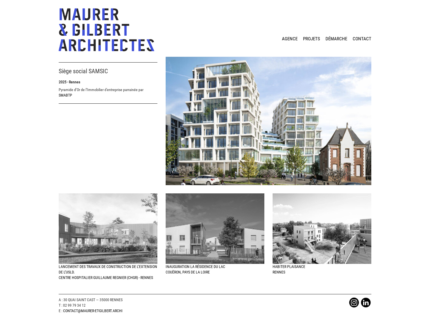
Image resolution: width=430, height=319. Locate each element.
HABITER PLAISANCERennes (322, 233)
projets (311, 38)
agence (290, 38)
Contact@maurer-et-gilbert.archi (93, 311)
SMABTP (65, 95)
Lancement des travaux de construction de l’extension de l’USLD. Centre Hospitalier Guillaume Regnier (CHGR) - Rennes (108, 236)
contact (362, 38)
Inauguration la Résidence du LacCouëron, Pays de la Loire (215, 233)
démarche (336, 38)
